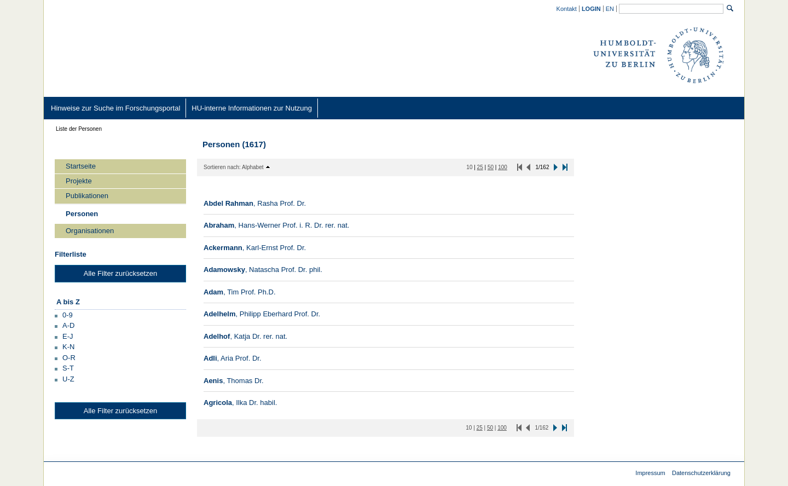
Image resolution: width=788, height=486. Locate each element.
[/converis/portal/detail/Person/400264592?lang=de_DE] (240, 402)
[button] (64, 314)
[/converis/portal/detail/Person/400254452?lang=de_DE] (245, 336)
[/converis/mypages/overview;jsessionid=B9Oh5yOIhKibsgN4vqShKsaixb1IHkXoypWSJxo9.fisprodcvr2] (592, 9)
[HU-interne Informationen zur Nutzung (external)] (252, 108)
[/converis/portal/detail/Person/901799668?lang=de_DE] (262, 314)
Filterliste (70, 254)
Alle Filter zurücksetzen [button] (120, 273)
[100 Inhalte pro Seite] (502, 167)
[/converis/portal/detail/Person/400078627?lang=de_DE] (240, 292)
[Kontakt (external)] (567, 8)
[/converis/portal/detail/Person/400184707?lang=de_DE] (234, 381)
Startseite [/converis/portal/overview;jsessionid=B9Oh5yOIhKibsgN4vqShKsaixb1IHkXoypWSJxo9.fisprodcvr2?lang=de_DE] (81, 166)
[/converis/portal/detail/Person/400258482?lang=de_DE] (255, 248)
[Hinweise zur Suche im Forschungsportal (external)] (115, 108)
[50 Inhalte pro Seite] (491, 167)
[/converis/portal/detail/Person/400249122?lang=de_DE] (233, 358)
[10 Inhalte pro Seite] (469, 167)
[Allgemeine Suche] (671, 9)
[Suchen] (730, 8)
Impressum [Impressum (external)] (650, 473)
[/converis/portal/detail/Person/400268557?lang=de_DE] (263, 269)
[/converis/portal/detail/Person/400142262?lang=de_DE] (255, 203)
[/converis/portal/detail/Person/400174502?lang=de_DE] (276, 225)
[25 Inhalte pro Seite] (480, 167)
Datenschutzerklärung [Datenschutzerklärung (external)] (701, 473)
